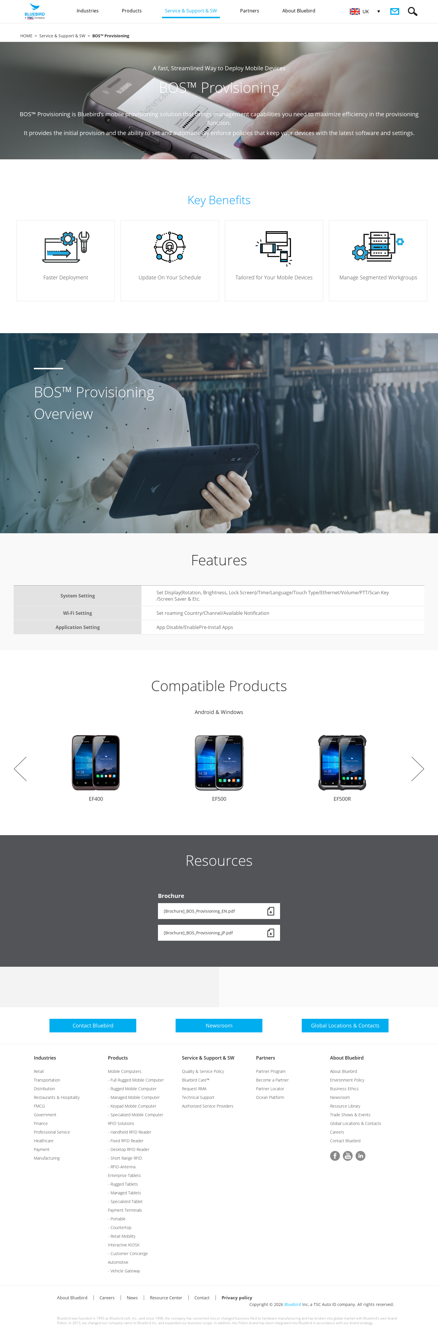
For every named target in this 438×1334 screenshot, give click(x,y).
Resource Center (166, 1297)
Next (417, 769)
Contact (201, 1297)
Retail (39, 1071)
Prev (20, 769)
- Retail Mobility (121, 1236)
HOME (26, 35)
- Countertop (119, 1227)
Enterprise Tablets (124, 1175)
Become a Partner (272, 1080)
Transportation (47, 1080)
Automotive (118, 1262)
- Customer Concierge (128, 1253)
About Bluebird (347, 1058)
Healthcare (44, 1140)
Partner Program (271, 1071)
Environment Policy (347, 1080)
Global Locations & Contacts (355, 1123)
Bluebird (292, 1304)
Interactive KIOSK (123, 1245)
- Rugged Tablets (123, 1184)
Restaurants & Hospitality (57, 1097)
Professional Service (52, 1132)
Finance (41, 1123)
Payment (41, 1149)
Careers (337, 1132)
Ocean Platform (270, 1097)
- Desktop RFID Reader (128, 1149)
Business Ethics (344, 1088)
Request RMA (194, 1088)
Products (118, 1058)
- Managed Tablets (124, 1192)
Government (45, 1114)
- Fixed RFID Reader (125, 1140)
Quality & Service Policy (203, 1071)
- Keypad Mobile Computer (132, 1106)
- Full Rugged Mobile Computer (136, 1080)
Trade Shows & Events (350, 1114)
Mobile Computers (124, 1071)
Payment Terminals (125, 1210)
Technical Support (198, 1097)
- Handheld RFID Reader (129, 1132)
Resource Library (345, 1106)
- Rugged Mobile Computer (132, 1088)
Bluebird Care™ (195, 1080)
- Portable (117, 1219)
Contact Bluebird (345, 1140)
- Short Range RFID (125, 1158)
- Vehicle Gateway (124, 1271)
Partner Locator (270, 1088)
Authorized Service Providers (207, 1106)
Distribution (44, 1088)
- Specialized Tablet (125, 1201)
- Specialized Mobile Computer (135, 1114)
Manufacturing (47, 1158)
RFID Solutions (121, 1123)
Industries (45, 1058)
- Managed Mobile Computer (134, 1097)
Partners (265, 1058)
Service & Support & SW (62, 35)
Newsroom (340, 1097)
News (132, 1297)
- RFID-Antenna (121, 1166)
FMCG (39, 1106)
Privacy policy (237, 1297)
